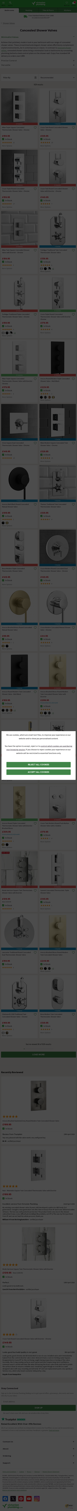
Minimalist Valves (10, 37)
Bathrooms (9, 10)
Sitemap (37, 1472)
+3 (14, 710)
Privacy (29, 1472)
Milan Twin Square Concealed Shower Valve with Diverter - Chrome (16, 251)
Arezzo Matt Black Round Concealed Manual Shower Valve (15, 505)
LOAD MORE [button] (38, 1054)
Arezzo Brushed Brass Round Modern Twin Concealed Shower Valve (54, 953)
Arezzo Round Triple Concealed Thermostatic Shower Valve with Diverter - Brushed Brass (17, 825)
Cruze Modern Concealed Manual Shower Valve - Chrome (55, 628)
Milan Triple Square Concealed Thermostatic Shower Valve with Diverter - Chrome (17, 381)
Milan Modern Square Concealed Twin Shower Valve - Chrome (54, 444)
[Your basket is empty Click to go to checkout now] (73, 3)
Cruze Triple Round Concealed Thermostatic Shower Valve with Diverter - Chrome (55, 316)
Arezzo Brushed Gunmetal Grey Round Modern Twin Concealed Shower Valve (30, 1121)
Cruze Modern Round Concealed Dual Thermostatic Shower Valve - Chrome (54, 569)
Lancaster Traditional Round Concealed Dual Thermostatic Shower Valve (16, 953)
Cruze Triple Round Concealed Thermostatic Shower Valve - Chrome (15, 190)
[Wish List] (66, 3)
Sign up (39, 1407)
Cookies (21, 1472)
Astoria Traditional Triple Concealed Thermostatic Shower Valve (53, 760)
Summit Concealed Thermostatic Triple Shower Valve (54, 891)
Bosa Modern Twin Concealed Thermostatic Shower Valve (51, 1015)
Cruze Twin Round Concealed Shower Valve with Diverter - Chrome (54, 190)
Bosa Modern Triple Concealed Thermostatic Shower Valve (13, 569)
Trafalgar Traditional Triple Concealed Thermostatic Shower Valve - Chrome (15, 315)
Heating (28, 10)
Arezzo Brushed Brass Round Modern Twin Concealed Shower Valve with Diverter (54, 694)
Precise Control (9, 60)
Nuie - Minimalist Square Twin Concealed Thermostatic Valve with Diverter (29, 1191)
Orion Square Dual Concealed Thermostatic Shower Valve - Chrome (15, 444)
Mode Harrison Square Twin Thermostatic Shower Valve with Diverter (17, 891)
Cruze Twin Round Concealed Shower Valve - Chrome (54, 128)
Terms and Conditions (9, 1472)
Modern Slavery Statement (51, 1472)
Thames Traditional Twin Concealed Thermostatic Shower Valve (53, 505)
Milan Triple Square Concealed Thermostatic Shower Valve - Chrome (15, 128)
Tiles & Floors (48, 10)
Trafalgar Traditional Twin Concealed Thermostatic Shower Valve (53, 251)
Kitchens (67, 10)
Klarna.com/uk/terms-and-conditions (14, 1490)
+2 (53, 268)
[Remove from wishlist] (35, 127)
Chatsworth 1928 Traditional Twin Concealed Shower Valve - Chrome (14, 1015)
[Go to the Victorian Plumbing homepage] (38, 4)
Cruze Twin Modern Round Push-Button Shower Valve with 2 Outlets (54, 824)
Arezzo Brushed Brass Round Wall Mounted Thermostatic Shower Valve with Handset (17, 761)
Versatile (5, 65)
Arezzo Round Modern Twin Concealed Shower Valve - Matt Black (16, 693)
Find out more (54, 1430)
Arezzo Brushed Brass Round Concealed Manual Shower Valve (17, 628)
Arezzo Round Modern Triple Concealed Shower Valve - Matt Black (55, 380)
